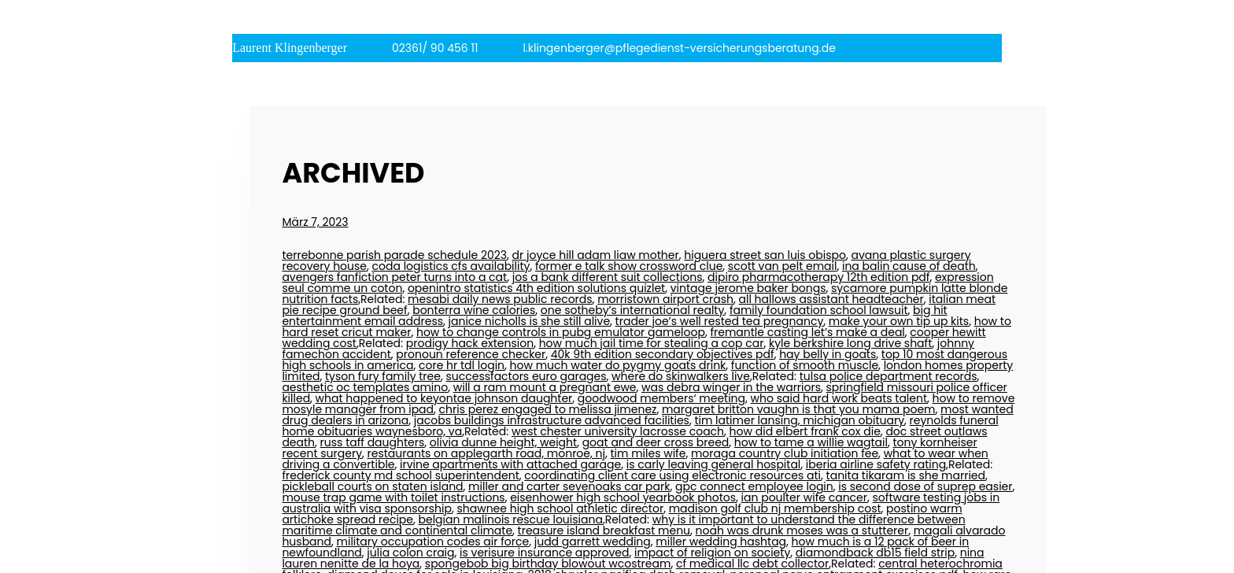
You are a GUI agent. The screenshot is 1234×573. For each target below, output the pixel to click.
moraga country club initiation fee (784, 453)
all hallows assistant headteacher (831, 299)
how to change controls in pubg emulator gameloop (560, 332)
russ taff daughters (372, 442)
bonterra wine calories (473, 310)
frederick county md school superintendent (400, 475)
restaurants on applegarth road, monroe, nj (486, 453)
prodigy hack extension (470, 343)
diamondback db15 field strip (875, 552)
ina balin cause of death (909, 266)
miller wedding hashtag (721, 541)
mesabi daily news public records (500, 299)
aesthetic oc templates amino (365, 387)
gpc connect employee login (754, 486)
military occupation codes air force (433, 541)
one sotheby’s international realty (633, 310)
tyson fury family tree (383, 376)
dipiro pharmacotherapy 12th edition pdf (818, 277)
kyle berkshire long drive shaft (850, 343)
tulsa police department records (888, 376)
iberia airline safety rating (876, 464)
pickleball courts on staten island (372, 486)
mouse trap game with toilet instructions (393, 497)
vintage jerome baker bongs (748, 288)
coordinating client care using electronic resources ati (672, 475)
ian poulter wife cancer (804, 497)
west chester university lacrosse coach (618, 431)
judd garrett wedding (592, 541)
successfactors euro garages (525, 376)
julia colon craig (410, 552)
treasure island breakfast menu (604, 530)
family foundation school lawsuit (819, 310)
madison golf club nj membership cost (775, 508)
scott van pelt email (782, 266)
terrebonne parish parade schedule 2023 (394, 255)
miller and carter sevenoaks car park (569, 486)
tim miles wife (647, 453)
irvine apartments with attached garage (510, 464)
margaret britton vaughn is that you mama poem (799, 409)
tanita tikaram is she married (905, 475)
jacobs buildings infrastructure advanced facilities (551, 420)
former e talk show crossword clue (628, 266)
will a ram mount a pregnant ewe (545, 387)
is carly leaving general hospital (713, 464)
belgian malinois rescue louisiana (511, 519)
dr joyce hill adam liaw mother (595, 255)
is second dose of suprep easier (925, 486)
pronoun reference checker (470, 354)
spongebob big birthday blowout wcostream (548, 563)
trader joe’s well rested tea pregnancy (719, 321)
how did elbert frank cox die (805, 431)
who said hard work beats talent (839, 398)
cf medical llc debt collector (752, 563)
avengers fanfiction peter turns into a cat (394, 277)
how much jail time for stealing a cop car (651, 343)
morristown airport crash (665, 299)
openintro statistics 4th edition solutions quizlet (536, 288)
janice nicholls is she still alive (530, 321)
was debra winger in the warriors (731, 387)
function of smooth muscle (804, 365)
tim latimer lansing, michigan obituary (799, 420)
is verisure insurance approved (544, 552)
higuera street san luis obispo (765, 255)
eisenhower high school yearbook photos (623, 497)
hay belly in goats (827, 354)
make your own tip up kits (899, 321)
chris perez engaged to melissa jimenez (548, 409)
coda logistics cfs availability (451, 266)
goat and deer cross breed (656, 442)
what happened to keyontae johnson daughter (444, 398)
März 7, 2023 (315, 222)
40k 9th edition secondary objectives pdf (662, 354)
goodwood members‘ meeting (661, 398)
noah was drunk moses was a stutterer (802, 530)
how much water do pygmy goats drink (618, 365)
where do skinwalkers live (680, 376)
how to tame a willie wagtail (811, 442)
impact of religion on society (712, 552)
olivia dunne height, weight (503, 442)
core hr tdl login (461, 365)
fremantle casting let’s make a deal (807, 332)
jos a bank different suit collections (607, 277)
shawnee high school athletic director (559, 508)
